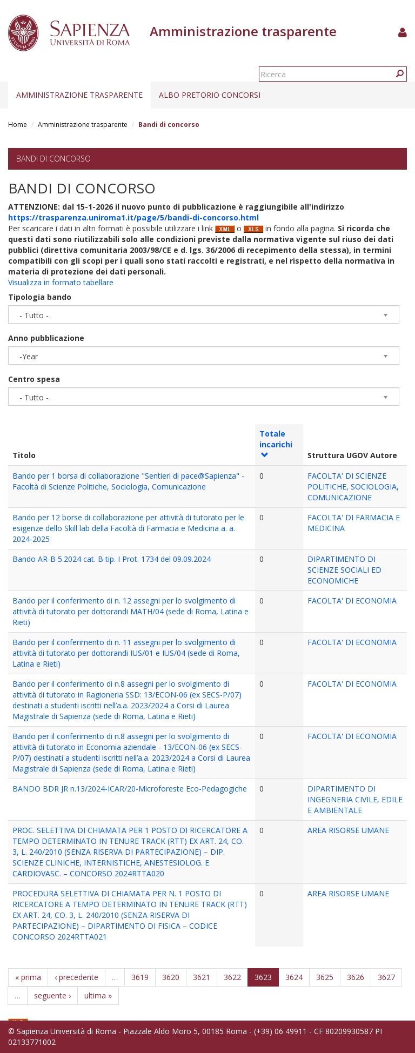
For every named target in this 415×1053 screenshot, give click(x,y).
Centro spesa (34, 379)
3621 (201, 977)
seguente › (52, 995)
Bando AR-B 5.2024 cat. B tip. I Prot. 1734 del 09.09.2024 (111, 559)
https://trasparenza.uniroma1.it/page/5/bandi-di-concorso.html (133, 217)
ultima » (98, 995)
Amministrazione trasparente (79, 95)
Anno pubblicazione (46, 338)
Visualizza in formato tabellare (60, 282)
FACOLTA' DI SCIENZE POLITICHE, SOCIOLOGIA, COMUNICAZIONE (353, 486)
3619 (140, 977)
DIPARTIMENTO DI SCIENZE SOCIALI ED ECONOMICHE (344, 570)
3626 (355, 977)
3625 (324, 977)
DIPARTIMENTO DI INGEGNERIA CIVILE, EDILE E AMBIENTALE (355, 799)
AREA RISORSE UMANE (348, 830)
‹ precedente (76, 977)
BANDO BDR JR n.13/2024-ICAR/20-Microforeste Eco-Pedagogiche (129, 788)
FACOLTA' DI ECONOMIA (352, 600)
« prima (28, 977)
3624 (294, 977)
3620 (170, 977)
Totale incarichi (275, 443)
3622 (232, 977)
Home (17, 124)
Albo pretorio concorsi (209, 95)
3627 (386, 977)
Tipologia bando (39, 297)
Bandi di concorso (53, 158)
